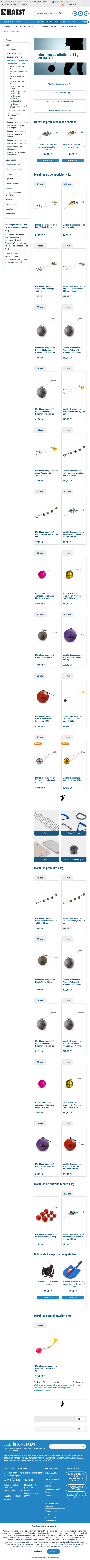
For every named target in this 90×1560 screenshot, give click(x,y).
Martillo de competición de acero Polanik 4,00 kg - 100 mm (46, 473)
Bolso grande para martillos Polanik (48, 1283)
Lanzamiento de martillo (17, 60)
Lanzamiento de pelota (16, 131)
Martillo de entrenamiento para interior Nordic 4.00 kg (46, 1368)
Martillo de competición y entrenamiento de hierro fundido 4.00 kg (73, 534)
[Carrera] (30, 22)
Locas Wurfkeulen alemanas (14, 148)
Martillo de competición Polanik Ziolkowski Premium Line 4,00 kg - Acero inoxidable (72, 350)
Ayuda (47, 1492)
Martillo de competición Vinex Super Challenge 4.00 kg (45, 288)
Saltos (8, 45)
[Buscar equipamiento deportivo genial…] (48, 13)
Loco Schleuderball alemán (15, 135)
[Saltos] (39, 22)
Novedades (10, 214)
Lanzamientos (12, 49)
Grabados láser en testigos (52, 1481)
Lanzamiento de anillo (16, 143)
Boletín (48, 1486)
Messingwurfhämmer (71, 1385)
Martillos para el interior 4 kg (60, 110)
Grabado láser (12, 204)
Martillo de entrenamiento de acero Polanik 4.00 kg (46, 1235)
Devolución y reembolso (50, 1522)
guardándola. (71, 1546)
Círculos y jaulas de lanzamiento (15, 115)
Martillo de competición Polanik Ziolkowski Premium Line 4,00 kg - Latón (45, 411)
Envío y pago (50, 1517)
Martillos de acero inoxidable (15, 97)
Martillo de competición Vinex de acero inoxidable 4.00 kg (46, 780)
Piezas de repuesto (14, 169)
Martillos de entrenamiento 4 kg (60, 101)
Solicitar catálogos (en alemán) (54, 1474)
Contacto (48, 1495)
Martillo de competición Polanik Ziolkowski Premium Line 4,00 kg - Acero (45, 350)
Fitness (9, 174)
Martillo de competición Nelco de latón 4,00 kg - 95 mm (46, 534)
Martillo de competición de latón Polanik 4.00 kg (46, 226)
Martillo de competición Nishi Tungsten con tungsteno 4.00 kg (45, 718)
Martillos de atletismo (16, 63)
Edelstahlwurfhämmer (43, 1388)
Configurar (38, 1551)
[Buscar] (60, 13)
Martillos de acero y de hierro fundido (17, 92)
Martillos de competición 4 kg (60, 84)
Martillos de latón (15, 101)
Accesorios (12, 119)
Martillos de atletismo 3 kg (17, 67)
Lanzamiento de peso (16, 53)
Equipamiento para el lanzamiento (16, 153)
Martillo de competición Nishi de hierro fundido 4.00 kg (72, 657)
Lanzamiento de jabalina (17, 122)
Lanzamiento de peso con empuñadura (16, 126)
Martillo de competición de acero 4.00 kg (74, 226)
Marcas (9, 199)
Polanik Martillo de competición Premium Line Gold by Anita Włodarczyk (72, 595)
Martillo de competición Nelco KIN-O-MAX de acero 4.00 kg (72, 718)
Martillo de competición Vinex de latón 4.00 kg (72, 779)
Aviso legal (53, 1558)
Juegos (9, 188)
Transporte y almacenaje (17, 111)
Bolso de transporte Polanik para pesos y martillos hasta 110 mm (72, 1284)
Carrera (9, 40)
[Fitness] (84, 22)
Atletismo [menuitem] (72, 5)
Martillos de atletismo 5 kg (17, 77)
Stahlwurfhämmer (54, 1385)
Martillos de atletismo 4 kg (18, 72)
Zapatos (9, 209)
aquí (20, 262)
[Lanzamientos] (52, 22)
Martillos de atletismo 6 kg (17, 82)
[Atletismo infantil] (69, 22)
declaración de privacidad (44, 1460)
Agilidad (9, 179)
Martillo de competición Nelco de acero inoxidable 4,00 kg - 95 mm (73, 473)
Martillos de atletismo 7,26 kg (17, 87)
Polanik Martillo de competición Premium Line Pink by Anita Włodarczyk (44, 595)
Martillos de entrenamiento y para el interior (18, 106)
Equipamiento (11, 160)
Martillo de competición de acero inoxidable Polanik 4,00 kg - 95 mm (74, 288)
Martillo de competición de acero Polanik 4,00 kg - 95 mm (74, 411)
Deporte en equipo (13, 183)
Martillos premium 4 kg (60, 93)
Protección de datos (39, 1558)
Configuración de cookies (52, 1513)
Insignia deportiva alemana (13, 194)
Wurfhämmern (40, 1385)
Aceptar (53, 1551)
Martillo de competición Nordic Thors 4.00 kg (45, 656)
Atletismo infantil (13, 165)
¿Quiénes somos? (52, 1489)
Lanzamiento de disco (16, 57)
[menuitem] (48, 13)
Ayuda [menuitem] (84, 5)
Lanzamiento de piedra (16, 140)
